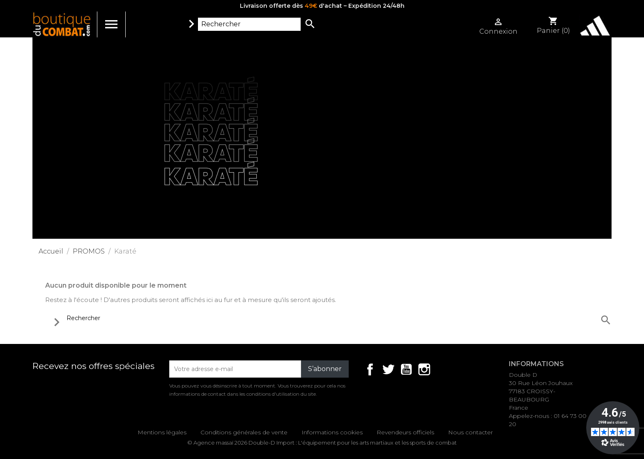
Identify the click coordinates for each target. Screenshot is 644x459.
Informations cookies (332, 432)
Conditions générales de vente (244, 432)
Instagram (424, 369)
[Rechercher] (249, 24)
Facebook (370, 369)
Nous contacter (470, 432)
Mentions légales (162, 432)
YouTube (406, 369)
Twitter (388, 369)
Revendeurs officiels (405, 432)
